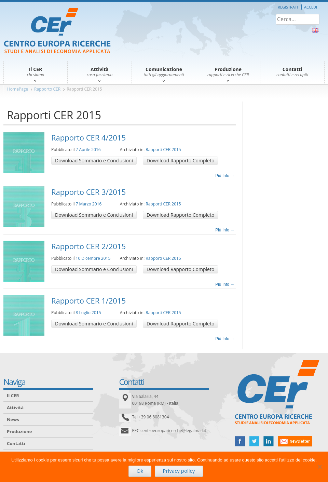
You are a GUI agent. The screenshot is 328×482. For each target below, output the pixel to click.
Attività (15, 407)
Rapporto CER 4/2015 (88, 137)
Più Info (224, 175)
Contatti (16, 443)
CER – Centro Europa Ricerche (57, 31)
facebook (240, 441)
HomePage (17, 89)
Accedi (310, 7)
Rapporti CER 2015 (84, 89)
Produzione (19, 431)
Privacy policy (179, 470)
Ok (140, 470)
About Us (315, 30)
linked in (268, 441)
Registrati (288, 7)
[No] (319, 466)
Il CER (13, 395)
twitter (254, 441)
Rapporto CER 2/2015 (88, 246)
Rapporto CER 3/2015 (88, 192)
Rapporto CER (47, 89)
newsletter (295, 441)
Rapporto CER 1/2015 (88, 300)
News (13, 419)
